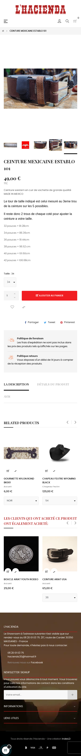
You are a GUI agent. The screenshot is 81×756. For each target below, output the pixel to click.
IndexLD (66, 739)
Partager (33, 322)
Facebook (37, 662)
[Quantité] (11, 295)
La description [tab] (16, 384)
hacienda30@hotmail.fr (22, 656)
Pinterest (69, 322)
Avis (7, 396)
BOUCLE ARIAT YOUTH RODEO (21, 579)
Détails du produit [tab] (53, 384)
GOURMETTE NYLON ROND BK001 (19, 481)
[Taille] (10, 282)
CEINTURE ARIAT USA (54, 579)
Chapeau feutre (50, 487)
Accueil (8, 487)
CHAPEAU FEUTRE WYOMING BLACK (59, 481)
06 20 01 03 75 (31, 637)
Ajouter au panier (49, 295)
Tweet (51, 322)
